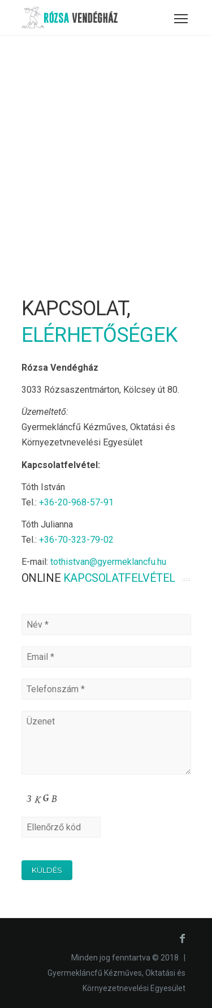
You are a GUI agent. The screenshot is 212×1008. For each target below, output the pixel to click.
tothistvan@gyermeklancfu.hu (108, 561)
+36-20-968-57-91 (76, 502)
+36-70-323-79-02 (76, 539)
